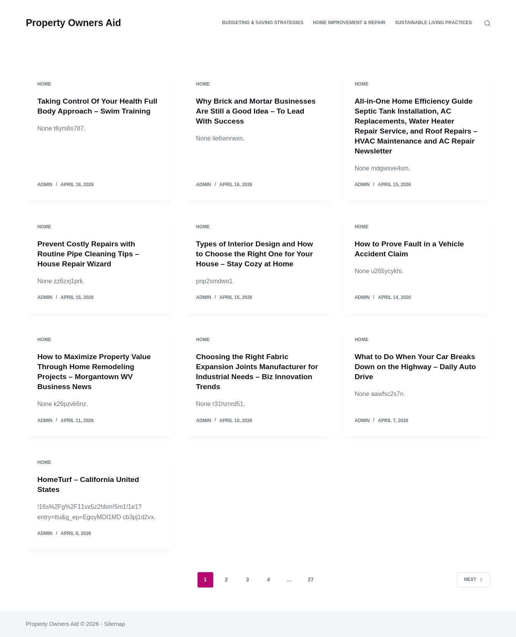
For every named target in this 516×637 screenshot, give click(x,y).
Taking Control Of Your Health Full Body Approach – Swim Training (91, 111)
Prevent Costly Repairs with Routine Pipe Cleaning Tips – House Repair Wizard (90, 253)
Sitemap (114, 623)
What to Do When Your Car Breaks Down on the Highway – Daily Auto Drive (412, 366)
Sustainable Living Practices (433, 22)
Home (44, 84)
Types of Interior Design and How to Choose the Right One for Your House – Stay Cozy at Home (256, 253)
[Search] (487, 23)
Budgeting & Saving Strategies (263, 22)
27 (311, 579)
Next (473, 579)
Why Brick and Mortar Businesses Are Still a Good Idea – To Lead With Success (256, 111)
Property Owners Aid (73, 22)
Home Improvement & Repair (349, 22)
